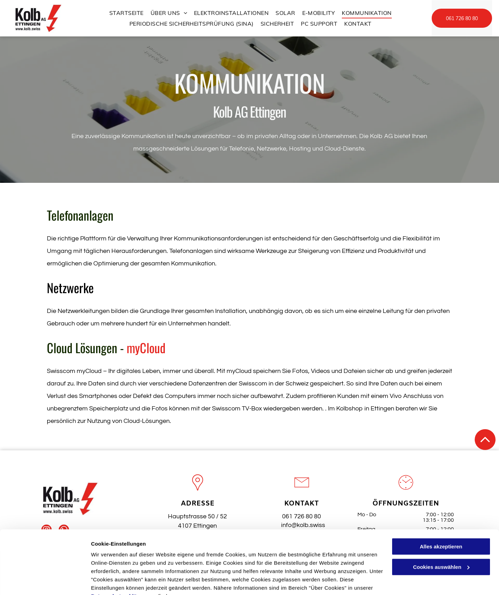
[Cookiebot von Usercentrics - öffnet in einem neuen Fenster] (45, 581)
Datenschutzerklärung (120, 562)
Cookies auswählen (115, 581)
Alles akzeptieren (441, 513)
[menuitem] (126, 13)
